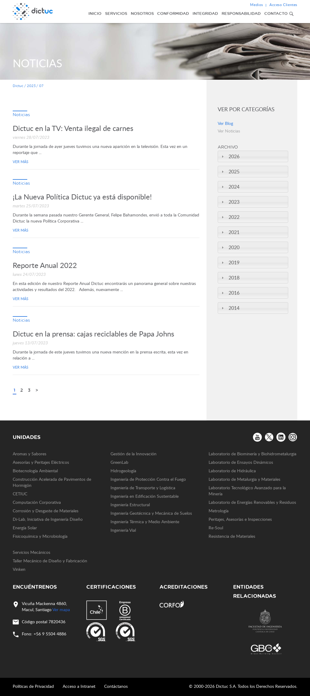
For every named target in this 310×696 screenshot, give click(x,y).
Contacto (276, 13)
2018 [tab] (229, 277)
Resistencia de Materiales (232, 536)
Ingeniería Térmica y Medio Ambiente (144, 521)
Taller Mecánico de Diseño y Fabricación (50, 561)
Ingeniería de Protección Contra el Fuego (148, 479)
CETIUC (20, 494)
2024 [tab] (229, 186)
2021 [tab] (229, 232)
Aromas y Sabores (29, 454)
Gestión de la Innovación (133, 454)
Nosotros (142, 13)
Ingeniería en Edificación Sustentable (144, 496)
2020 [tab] (229, 247)
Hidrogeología (123, 470)
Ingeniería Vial (123, 530)
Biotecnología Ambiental (35, 470)
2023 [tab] (229, 202)
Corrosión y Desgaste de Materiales (45, 511)
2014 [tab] (229, 308)
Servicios (116, 13)
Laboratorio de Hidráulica (232, 470)
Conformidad (173, 13)
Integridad (205, 13)
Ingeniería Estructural (130, 504)
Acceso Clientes (283, 4)
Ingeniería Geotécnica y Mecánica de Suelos (151, 513)
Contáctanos (116, 686)
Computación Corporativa (37, 502)
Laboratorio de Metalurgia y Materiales (244, 479)
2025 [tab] (229, 171)
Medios (256, 4)
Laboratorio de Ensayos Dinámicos (241, 462)
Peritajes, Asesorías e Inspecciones (240, 519)
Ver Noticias (229, 131)
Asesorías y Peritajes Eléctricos (41, 462)
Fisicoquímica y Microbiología (40, 536)
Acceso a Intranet (79, 686)
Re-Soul (216, 527)
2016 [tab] (229, 292)
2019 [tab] (229, 262)
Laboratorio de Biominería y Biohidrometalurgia (252, 454)
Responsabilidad (241, 13)
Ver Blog (225, 123)
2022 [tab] (229, 217)
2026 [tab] (229, 156)
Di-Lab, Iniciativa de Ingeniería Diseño (48, 519)
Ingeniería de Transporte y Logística (142, 487)
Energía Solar (25, 527)
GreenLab (119, 462)
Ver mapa (61, 609)
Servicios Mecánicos (31, 552)
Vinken (19, 569)
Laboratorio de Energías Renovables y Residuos (252, 502)
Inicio (94, 13)
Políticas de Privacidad (33, 686)
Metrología (219, 511)
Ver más (20, 161)
